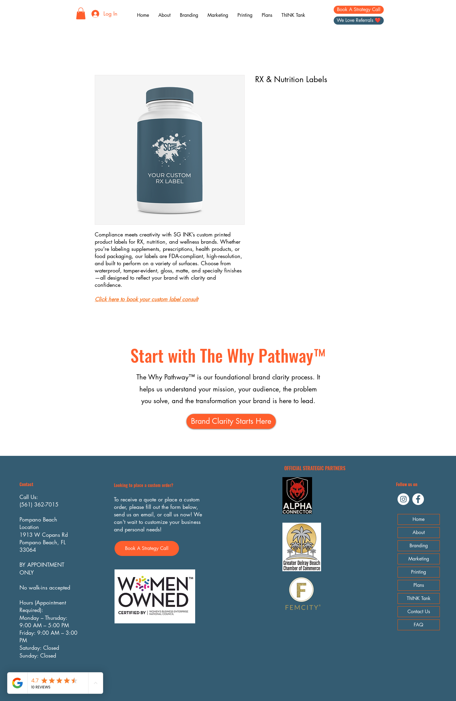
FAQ (418, 625)
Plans (418, 585)
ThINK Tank (419, 598)
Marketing (418, 559)
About (419, 532)
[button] (81, 13)
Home (419, 519)
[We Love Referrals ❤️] (359, 20)
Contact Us (418, 611)
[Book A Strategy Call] (359, 10)
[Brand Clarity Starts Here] (231, 421)
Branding (419, 545)
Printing (418, 572)
